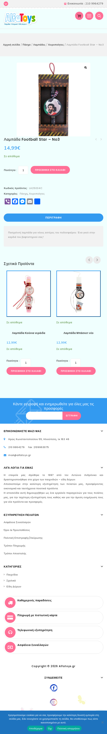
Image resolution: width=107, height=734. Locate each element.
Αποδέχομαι (35, 728)
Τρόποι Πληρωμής (15, 545)
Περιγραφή (53, 217)
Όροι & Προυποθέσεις (17, 530)
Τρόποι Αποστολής (15, 553)
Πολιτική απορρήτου (68, 728)
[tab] (53, 217)
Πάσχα (27, 44)
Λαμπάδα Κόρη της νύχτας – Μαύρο (101, 139)
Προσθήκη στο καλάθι (50, 170)
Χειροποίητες (56, 44)
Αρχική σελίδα (11, 44)
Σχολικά (11, 580)
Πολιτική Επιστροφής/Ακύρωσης (23, 538)
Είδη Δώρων (13, 586)
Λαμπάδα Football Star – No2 (96, 139)
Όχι (50, 728)
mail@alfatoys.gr (19, 455)
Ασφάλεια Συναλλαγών (17, 522)
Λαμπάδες (39, 44)
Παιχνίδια (12, 574)
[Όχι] (102, 722)
